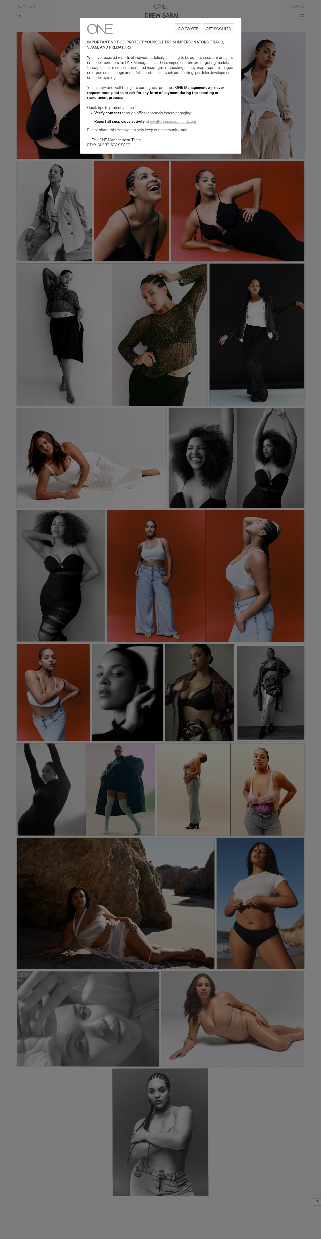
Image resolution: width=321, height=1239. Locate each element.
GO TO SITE (188, 28)
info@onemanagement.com (173, 122)
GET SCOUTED (218, 28)
